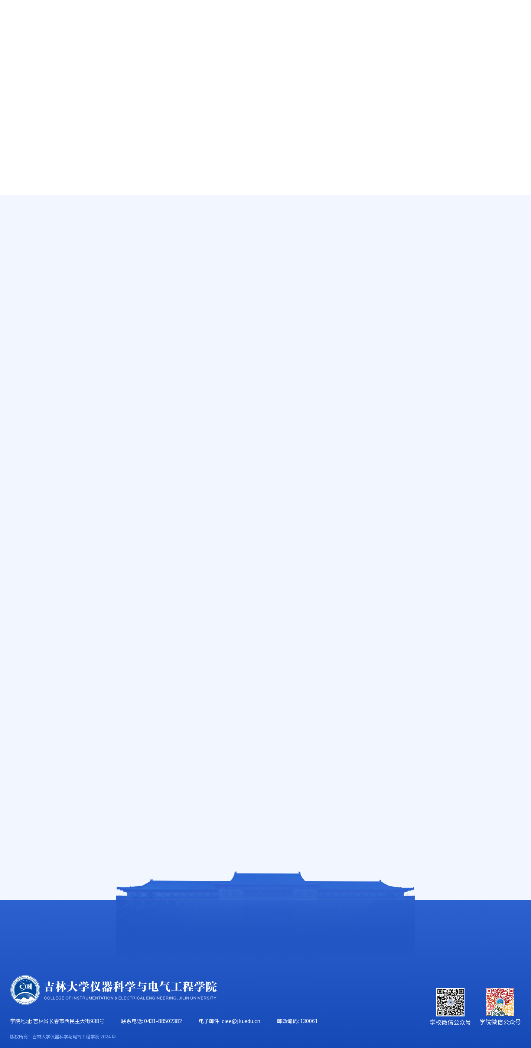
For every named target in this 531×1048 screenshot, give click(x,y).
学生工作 (397, 52)
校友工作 (452, 52)
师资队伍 (121, 52)
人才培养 (176, 52)
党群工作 (342, 52)
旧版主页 (489, 21)
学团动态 (42, 205)
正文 (516, 223)
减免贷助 (42, 227)
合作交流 (508, 52)
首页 (17, 52)
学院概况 (65, 52)
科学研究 (231, 52)
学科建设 (286, 52)
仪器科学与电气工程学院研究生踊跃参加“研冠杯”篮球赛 (241, 827)
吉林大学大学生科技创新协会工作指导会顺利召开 (228, 810)
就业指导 (42, 271)
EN (462, 21)
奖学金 (39, 249)
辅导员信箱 (45, 294)
